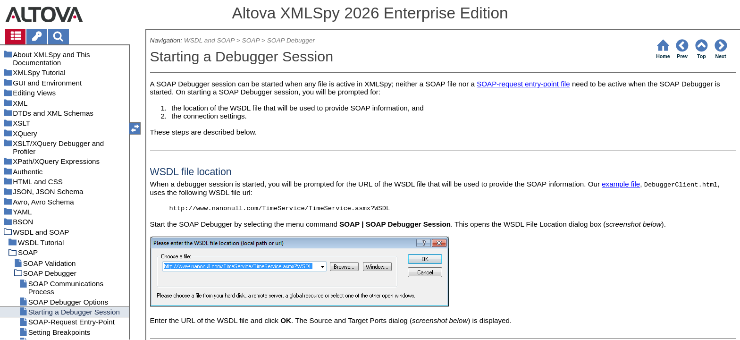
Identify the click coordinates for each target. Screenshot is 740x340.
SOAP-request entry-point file (523, 84)
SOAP (251, 40)
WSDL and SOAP (209, 40)
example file (621, 184)
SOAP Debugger (291, 40)
